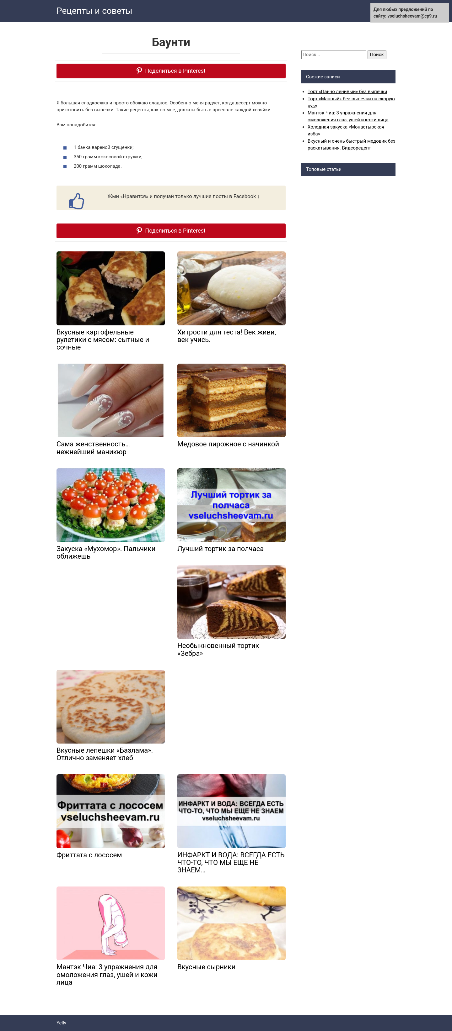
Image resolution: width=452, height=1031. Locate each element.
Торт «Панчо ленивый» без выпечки (347, 91)
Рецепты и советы (94, 11)
